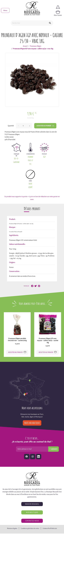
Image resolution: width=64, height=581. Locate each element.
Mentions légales (12, 528)
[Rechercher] (29, 23)
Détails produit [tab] (32, 208)
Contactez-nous (32, 521)
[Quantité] (24, 125)
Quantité (11, 126)
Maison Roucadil (32, 504)
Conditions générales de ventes (30, 528)
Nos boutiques (32, 512)
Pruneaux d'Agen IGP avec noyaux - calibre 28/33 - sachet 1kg (47, 340)
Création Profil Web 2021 (50, 528)
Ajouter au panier (45, 126)
